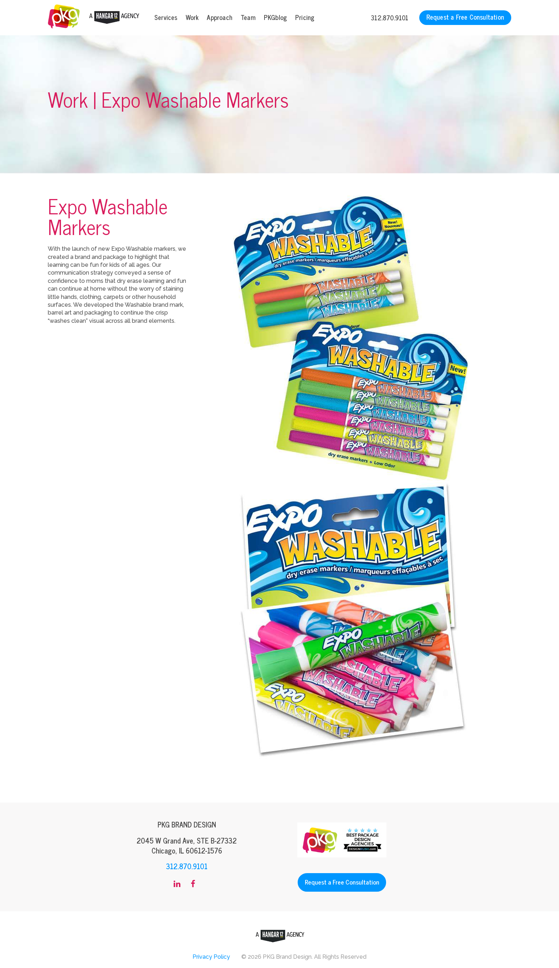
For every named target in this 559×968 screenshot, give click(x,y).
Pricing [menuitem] (304, 17)
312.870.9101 (389, 17)
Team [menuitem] (248, 17)
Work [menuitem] (192, 17)
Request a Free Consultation (342, 882)
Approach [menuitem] (219, 17)
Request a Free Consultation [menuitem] (465, 16)
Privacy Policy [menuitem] (211, 956)
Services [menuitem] (166, 17)
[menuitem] (177, 884)
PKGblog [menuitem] (275, 17)
